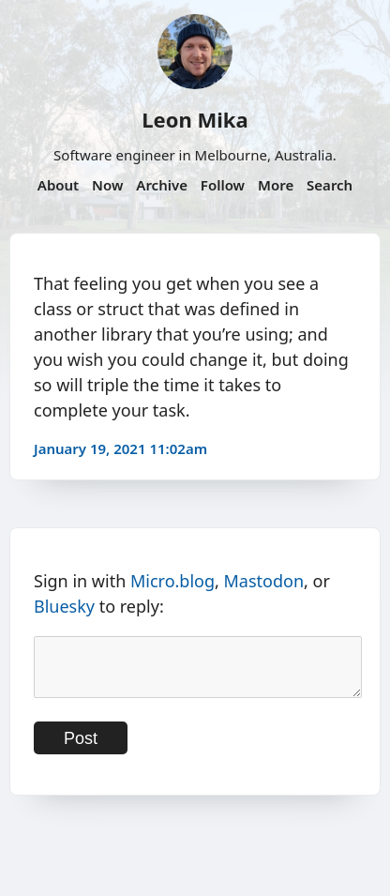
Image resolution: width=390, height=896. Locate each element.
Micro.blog (172, 580)
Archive (162, 184)
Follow (223, 184)
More (275, 184)
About (58, 184)
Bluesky (64, 606)
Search (329, 184)
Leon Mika (195, 119)
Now (107, 184)
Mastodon (264, 580)
